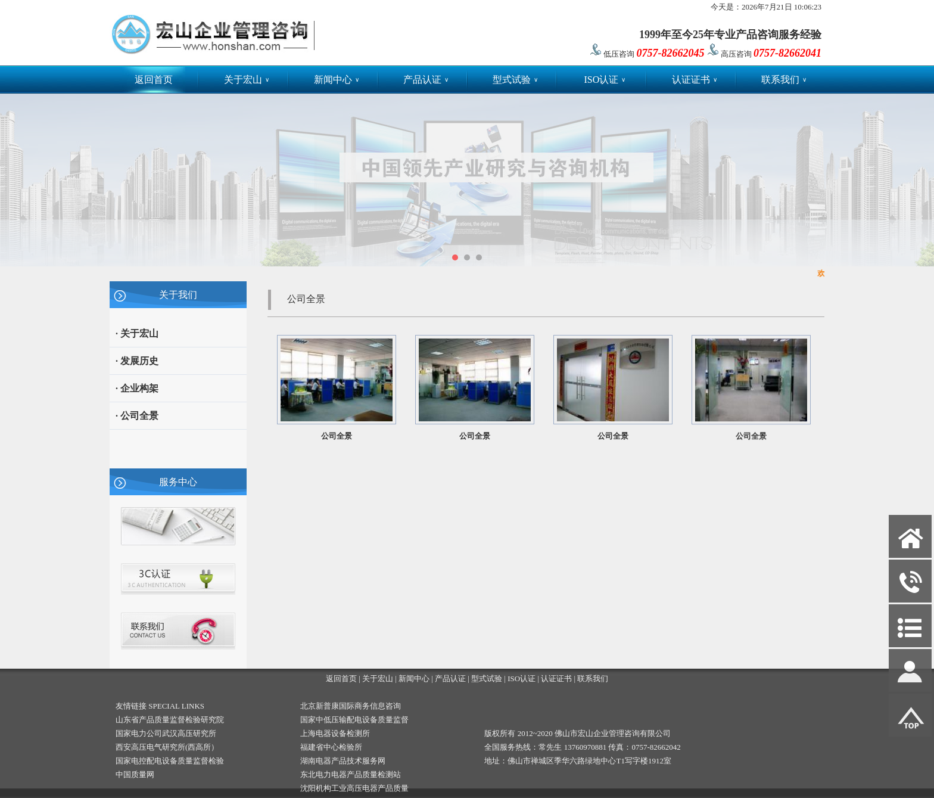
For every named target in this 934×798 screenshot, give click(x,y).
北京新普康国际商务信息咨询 (350, 705)
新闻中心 (336, 80)
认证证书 (694, 80)
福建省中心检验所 (331, 747)
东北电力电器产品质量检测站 (350, 774)
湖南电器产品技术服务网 (342, 760)
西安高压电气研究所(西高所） (167, 747)
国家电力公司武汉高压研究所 (166, 733)
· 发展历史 (137, 361)
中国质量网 (135, 774)
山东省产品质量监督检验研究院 (170, 719)
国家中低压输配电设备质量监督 (354, 719)
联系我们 (784, 80)
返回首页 (154, 79)
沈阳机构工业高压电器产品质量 (354, 788)
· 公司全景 (137, 416)
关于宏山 (246, 80)
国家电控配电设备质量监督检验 (170, 760)
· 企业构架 (137, 388)
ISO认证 (604, 80)
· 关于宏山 (137, 333)
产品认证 (426, 80)
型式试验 (515, 80)
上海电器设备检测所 (335, 733)
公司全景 (336, 435)
